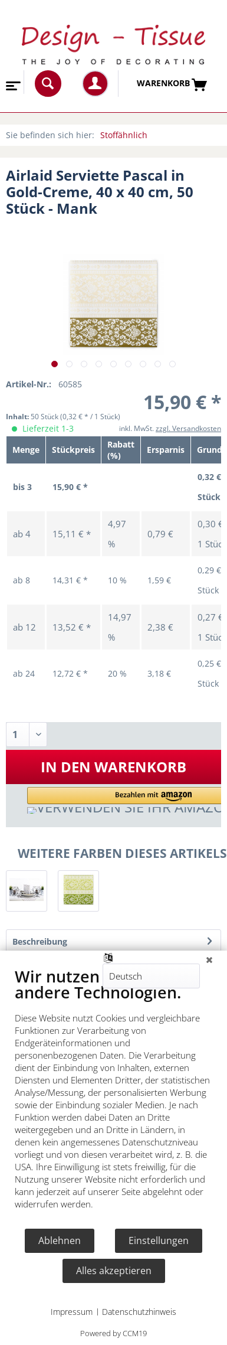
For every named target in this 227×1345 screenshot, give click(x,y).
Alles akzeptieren (114, 1270)
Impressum (72, 1311)
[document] (113, 1097)
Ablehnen (59, 1240)
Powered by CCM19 (113, 1333)
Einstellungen (159, 1240)
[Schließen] (209, 959)
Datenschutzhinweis (139, 1311)
